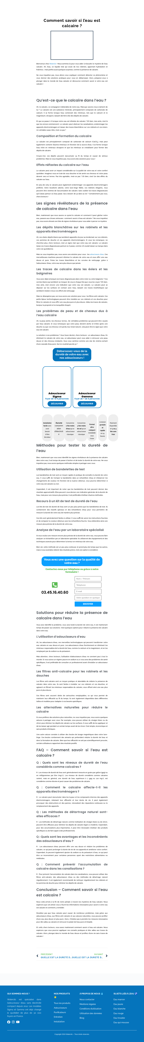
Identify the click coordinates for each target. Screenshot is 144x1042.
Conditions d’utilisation (90, 1012)
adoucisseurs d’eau (96, 258)
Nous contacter (87, 1003)
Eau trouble (117, 1017)
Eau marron (117, 999)
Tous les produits (60, 1003)
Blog (82, 1021)
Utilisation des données (91, 1017)
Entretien (56, 1017)
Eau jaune (116, 1004)
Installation (57, 1021)
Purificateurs (58, 1012)
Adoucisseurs (58, 1007)
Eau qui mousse (119, 1022)
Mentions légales (88, 1007)
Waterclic (55, 64)
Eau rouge (117, 1013)
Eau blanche (118, 1008)
